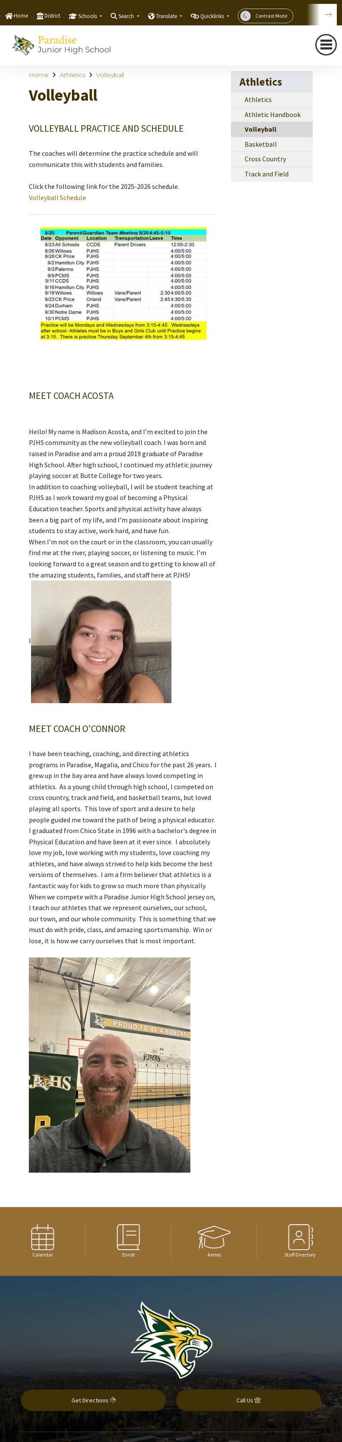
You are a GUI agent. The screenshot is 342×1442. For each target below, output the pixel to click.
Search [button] (126, 16)
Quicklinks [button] (212, 16)
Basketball (261, 144)
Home (21, 15)
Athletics (72, 75)
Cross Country (265, 158)
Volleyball (110, 75)
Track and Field (267, 174)
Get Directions (94, 1400)
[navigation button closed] (326, 44)
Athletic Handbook (273, 114)
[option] (43, 1241)
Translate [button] (167, 16)
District (52, 15)
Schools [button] (88, 16)
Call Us (248, 1400)
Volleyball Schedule (57, 197)
